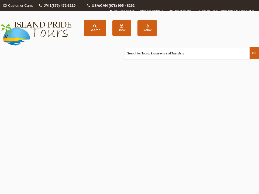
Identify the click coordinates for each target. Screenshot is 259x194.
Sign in (204, 11)
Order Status (152, 11)
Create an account (237, 11)
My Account (121, 11)
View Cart (180, 11)
